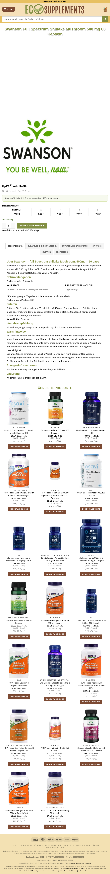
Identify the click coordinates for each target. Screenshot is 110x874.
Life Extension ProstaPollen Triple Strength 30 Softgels (55, 684)
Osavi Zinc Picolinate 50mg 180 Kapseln (91, 494)
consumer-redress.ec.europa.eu (77, 869)
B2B (72, 845)
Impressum (50, 845)
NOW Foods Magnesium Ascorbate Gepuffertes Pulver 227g (91, 685)
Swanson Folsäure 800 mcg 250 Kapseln (55, 431)
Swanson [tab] (97, 246)
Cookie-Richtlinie (55, 847)
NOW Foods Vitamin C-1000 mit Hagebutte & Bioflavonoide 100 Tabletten (55, 495)
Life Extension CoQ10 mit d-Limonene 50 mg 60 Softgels (91, 559)
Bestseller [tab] (62, 252)
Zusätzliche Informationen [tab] (42, 246)
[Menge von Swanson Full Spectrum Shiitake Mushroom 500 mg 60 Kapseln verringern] (4, 226)
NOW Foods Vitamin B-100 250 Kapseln (55, 749)
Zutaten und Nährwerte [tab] (74, 246)
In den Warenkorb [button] (19, 446)
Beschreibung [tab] (15, 246)
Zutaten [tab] (47, 252)
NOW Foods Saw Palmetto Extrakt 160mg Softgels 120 (19, 749)
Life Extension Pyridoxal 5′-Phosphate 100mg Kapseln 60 (18, 559)
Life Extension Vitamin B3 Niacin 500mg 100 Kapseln (91, 621)
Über (65, 845)
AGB (59, 845)
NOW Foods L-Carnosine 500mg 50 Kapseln (55, 811)
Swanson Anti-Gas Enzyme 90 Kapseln (18, 621)
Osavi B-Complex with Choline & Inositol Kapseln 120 (19, 431)
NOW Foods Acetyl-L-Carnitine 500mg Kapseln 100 (19, 811)
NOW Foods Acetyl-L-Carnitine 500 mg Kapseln (55, 621)
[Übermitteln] (105, 19)
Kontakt (14, 845)
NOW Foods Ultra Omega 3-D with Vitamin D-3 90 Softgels (19, 494)
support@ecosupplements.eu (80, 863)
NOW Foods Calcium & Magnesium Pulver (19, 684)
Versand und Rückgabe (32, 845)
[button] (8, 9)
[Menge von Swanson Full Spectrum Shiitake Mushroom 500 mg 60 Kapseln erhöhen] (13, 226)
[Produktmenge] (8, 226)
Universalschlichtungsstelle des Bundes (77, 871)
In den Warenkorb (32, 225)
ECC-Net (32, 871)
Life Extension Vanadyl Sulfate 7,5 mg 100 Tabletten (55, 559)
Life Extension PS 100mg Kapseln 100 (91, 431)
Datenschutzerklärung (87, 845)
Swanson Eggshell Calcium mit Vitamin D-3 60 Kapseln (91, 749)
